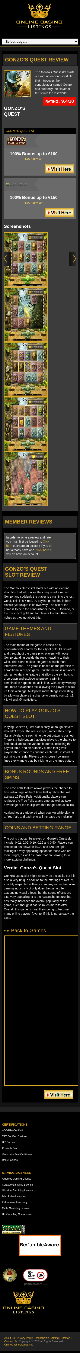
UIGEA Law (8, 1142)
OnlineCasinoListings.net (18, 1344)
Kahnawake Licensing (14, 1202)
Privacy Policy (25, 1338)
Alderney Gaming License (16, 1178)
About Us (9, 1338)
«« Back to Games (25, 930)
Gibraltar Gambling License (17, 1190)
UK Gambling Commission (17, 1214)
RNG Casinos (9, 1160)
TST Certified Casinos (14, 1136)
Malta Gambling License (15, 1208)
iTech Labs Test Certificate (17, 1154)
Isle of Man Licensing (14, 1196)
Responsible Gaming (47, 1338)
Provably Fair (9, 1148)
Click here (42, 550)
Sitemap (65, 1338)
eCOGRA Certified (12, 1130)
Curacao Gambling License (17, 1184)
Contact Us (10, 1341)
